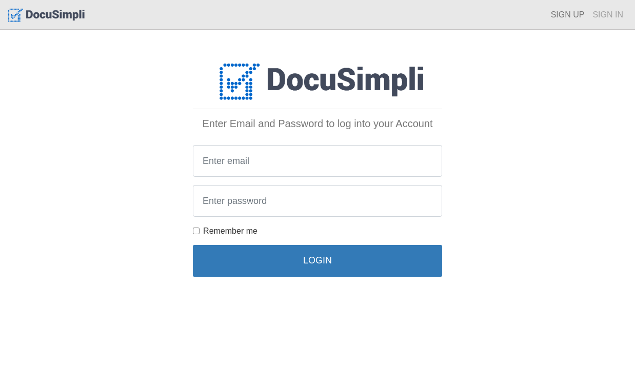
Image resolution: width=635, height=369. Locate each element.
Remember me (230, 231)
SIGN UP (568, 14)
